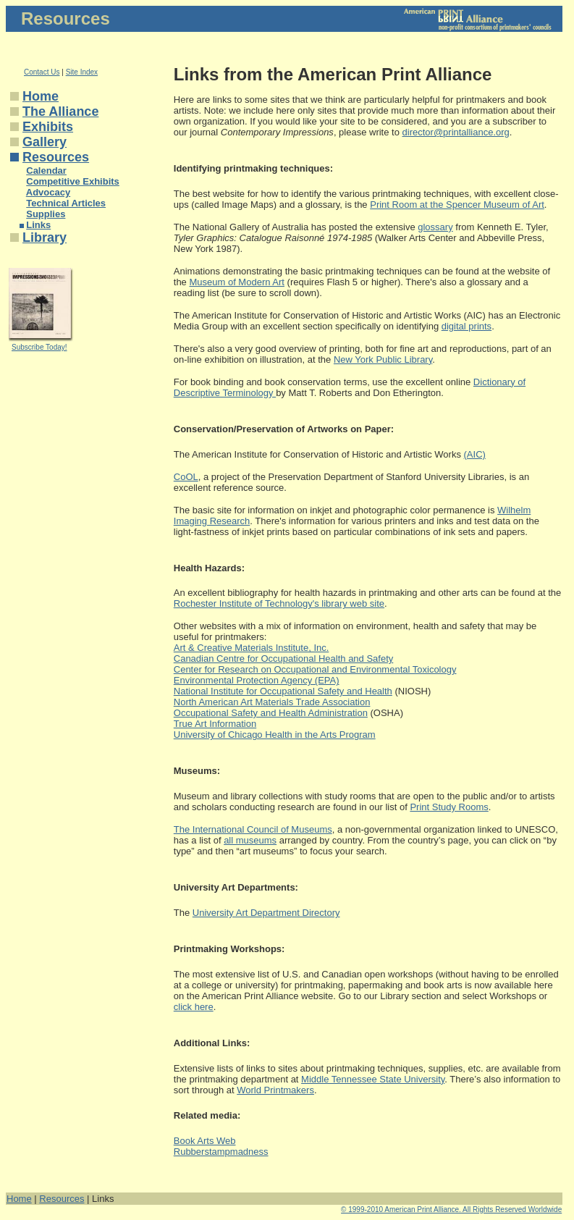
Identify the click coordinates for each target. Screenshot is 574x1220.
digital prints (466, 326)
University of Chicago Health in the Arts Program (275, 734)
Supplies (45, 214)
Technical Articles (66, 203)
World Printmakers (275, 1090)
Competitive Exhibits (72, 181)
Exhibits (47, 126)
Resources (55, 157)
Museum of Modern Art (236, 282)
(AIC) (475, 454)
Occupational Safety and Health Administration (271, 712)
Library (44, 237)
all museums (250, 840)
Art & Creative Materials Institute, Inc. (251, 647)
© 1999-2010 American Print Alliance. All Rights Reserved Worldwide (451, 1209)
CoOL (186, 476)
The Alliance (60, 111)
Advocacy (48, 192)
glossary (435, 227)
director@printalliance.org (456, 132)
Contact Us (41, 72)
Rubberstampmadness (221, 1151)
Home (40, 96)
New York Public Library (383, 359)
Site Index (82, 72)
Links (38, 224)
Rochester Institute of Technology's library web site (279, 603)
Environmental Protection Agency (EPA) (256, 680)
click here (194, 1006)
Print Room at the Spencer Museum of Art (457, 204)
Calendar (46, 170)
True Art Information (215, 723)
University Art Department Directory (266, 912)
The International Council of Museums (253, 829)
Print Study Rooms (449, 807)
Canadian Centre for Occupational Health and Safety (284, 658)
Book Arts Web (205, 1140)
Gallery (44, 142)
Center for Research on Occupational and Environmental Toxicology (315, 669)
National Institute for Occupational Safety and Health (283, 691)
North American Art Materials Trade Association (272, 702)
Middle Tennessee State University (372, 1079)
